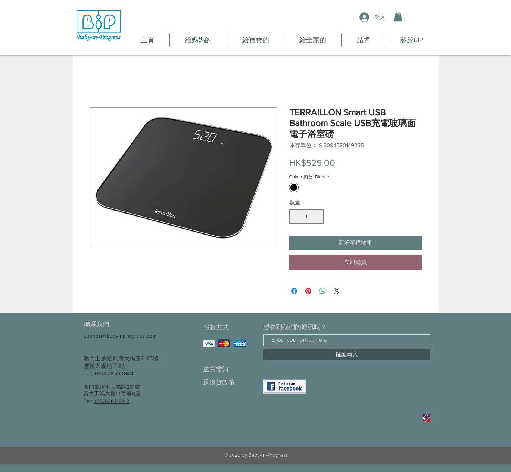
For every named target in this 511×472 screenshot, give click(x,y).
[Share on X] (336, 290)
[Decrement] (295, 217)
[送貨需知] (229, 369)
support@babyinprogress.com (120, 336)
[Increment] (317, 217)
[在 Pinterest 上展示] (308, 290)
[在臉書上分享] (294, 290)
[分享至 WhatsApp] (322, 290)
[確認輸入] (346, 354)
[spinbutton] (306, 217)
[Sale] (426, 418)
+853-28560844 (113, 373)
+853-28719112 (111, 401)
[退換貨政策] (229, 383)
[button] (398, 16)
